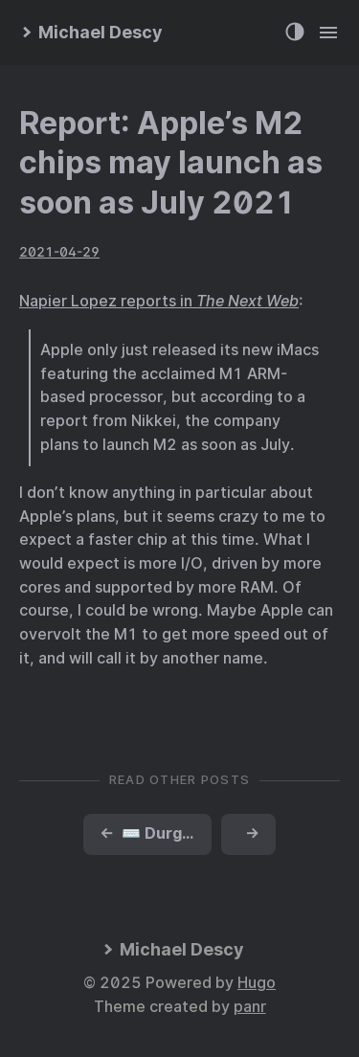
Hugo (256, 983)
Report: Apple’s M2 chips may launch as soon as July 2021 (171, 162)
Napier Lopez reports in (159, 301)
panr (250, 1007)
